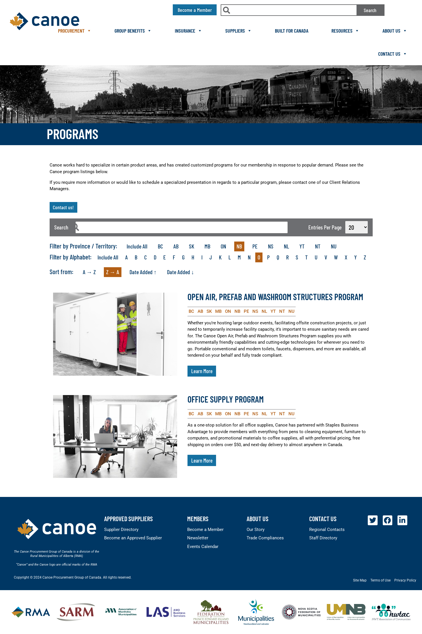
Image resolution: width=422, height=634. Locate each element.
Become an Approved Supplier (133, 538)
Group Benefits (133, 30)
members (198, 518)
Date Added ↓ (180, 271)
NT (317, 246)
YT (302, 246)
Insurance (188, 30)
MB (207, 246)
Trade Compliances (265, 538)
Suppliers (238, 30)
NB (239, 246)
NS (270, 246)
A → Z (89, 271)
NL (286, 246)
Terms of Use (380, 580)
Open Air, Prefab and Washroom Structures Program (275, 296)
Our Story (256, 529)
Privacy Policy (405, 580)
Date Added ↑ (143, 271)
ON (223, 246)
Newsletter (197, 538)
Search (370, 10)
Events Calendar (202, 546)
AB (176, 246)
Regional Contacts (327, 529)
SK (191, 246)
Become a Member (205, 529)
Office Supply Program (225, 399)
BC (160, 246)
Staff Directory (323, 538)
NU (334, 246)
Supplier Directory (121, 529)
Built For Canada (291, 30)
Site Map (360, 580)
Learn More (202, 371)
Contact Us (392, 53)
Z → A (112, 271)
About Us (394, 30)
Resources (345, 30)
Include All (137, 246)
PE (255, 246)
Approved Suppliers (128, 518)
